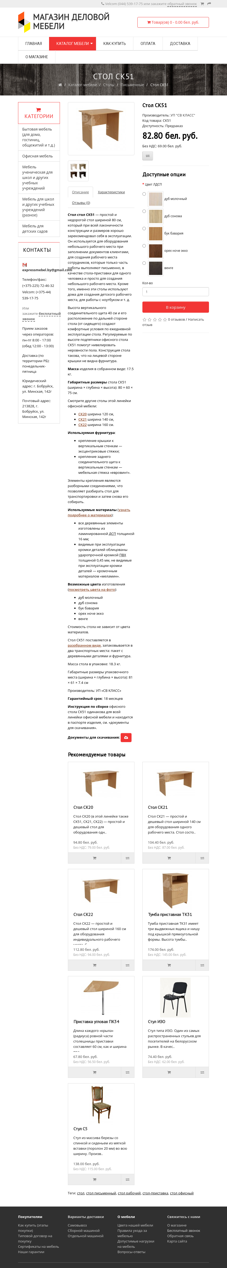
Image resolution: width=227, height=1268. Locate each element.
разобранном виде (84, 645)
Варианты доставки (86, 1216)
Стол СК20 (83, 807)
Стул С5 (80, 1128)
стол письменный (101, 1193)
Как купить (114, 43)
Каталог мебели (72, 43)
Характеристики (111, 192)
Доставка (180, 43)
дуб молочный (164, 199)
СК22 (82, 424)
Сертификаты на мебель (38, 1246)
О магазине (36, 57)
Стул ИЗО (156, 1021)
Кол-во (147, 283)
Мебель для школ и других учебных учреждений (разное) (38, 206)
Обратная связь (180, 1235)
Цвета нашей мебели (135, 1225)
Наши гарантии (31, 1251)
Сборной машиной (84, 1230)
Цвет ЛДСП (153, 184)
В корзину (175, 307)
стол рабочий (129, 1193)
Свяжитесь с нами (183, 1216)
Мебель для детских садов (34, 228)
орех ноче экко (165, 251)
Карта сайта (177, 1241)
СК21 (82, 419)
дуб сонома (162, 216)
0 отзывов (176, 319)
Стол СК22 (83, 914)
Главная (33, 43)
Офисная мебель (37, 155)
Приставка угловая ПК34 (96, 1021)
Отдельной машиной (86, 1235)
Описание (80, 192)
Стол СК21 (158, 807)
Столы (109, 84)
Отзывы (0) (81, 202)
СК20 (82, 414)
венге (157, 268)
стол (81, 1193)
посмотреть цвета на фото (92, 589)
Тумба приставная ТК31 (170, 914)
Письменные (132, 84)
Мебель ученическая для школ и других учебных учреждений (37, 177)
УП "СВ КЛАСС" (183, 115)
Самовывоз (77, 1225)
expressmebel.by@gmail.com (47, 269)
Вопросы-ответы (131, 1251)
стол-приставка (155, 1193)
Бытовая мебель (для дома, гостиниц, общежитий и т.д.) (38, 137)
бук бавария (163, 234)
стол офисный (182, 1193)
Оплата (148, 43)
